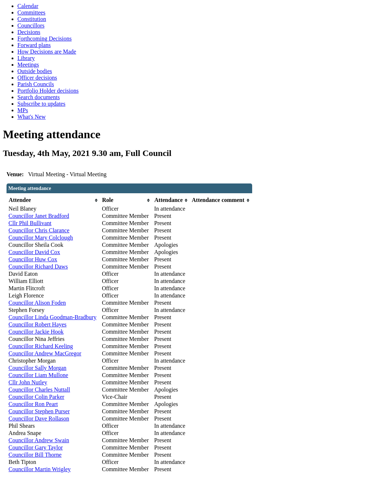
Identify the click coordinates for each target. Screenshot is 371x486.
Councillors (31, 25)
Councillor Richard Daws (38, 266)
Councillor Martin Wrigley (40, 469)
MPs (22, 110)
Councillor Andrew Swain (39, 440)
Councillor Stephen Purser (39, 411)
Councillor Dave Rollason (39, 418)
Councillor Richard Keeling (41, 346)
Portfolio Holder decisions (48, 91)
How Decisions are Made (46, 51)
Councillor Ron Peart (33, 404)
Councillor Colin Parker (36, 397)
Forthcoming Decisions (44, 38)
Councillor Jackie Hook (36, 332)
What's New (31, 117)
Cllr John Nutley (28, 382)
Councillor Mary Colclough (41, 237)
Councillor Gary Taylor (36, 447)
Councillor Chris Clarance (39, 230)
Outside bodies (34, 71)
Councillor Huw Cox (33, 259)
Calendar (27, 6)
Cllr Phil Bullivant (30, 223)
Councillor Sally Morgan (38, 368)
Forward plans (34, 45)
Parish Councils (35, 84)
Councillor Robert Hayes (38, 324)
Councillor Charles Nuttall (39, 389)
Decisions (28, 32)
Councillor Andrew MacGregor (45, 353)
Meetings (28, 65)
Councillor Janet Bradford (39, 216)
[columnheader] (53, 200)
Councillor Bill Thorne (35, 455)
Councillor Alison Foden (37, 303)
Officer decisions (37, 78)
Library (26, 58)
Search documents (38, 97)
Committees (31, 12)
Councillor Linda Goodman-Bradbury (53, 317)
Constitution (31, 19)
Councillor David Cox (34, 252)
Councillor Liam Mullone (38, 375)
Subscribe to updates (41, 104)
